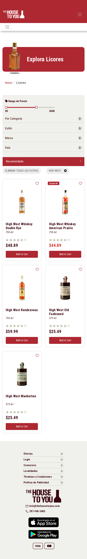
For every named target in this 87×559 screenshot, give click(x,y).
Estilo (8, 128)
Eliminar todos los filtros (21, 170)
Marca (9, 138)
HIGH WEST (58, 170)
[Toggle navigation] (79, 14)
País (7, 148)
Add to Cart (22, 254)
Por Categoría (13, 118)
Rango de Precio (16, 101)
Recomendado (15, 161)
